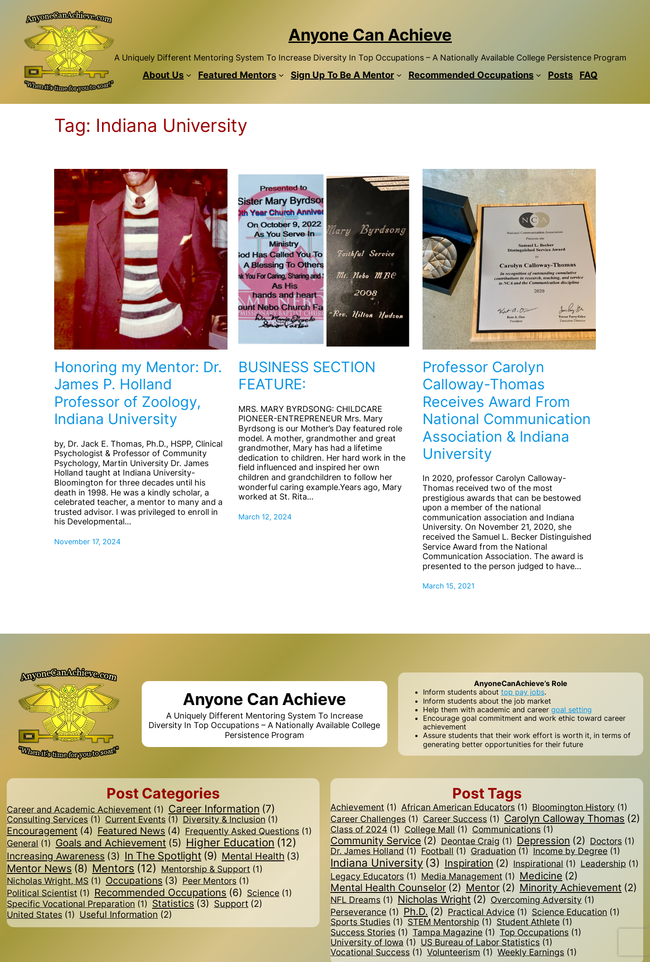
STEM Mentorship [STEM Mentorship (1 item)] (450, 922)
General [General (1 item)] (29, 844)
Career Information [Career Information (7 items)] (221, 809)
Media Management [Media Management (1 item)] (468, 877)
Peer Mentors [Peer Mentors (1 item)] (215, 881)
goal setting (571, 709)
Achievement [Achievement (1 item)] (363, 808)
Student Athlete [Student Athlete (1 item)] (534, 922)
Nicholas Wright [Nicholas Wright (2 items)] (442, 899)
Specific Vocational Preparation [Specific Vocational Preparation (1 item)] (77, 904)
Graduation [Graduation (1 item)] (500, 851)
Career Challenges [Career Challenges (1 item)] (374, 819)
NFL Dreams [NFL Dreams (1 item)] (361, 900)
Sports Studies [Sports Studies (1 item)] (366, 922)
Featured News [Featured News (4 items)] (139, 831)
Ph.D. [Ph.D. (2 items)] (423, 911)
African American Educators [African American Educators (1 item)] (464, 808)
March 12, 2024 (265, 516)
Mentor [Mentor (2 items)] (490, 887)
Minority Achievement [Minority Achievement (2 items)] (578, 887)
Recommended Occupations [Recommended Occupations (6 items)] (168, 893)
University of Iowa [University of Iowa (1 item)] (373, 943)
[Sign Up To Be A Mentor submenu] (399, 75)
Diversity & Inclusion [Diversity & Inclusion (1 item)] (230, 820)
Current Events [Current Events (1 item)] (141, 820)
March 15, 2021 (448, 585)
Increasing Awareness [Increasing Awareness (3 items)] (63, 856)
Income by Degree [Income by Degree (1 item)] (576, 851)
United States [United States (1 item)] (41, 915)
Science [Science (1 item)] (269, 893)
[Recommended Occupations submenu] (538, 75)
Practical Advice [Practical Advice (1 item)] (487, 912)
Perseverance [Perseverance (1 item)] (364, 912)
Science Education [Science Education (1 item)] (576, 912)
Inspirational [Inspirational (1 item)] (544, 864)
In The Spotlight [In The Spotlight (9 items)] (171, 856)
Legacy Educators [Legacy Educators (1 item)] (373, 877)
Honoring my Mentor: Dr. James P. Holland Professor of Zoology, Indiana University (138, 393)
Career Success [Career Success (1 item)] (461, 819)
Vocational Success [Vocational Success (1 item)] (376, 952)
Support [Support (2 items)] (238, 904)
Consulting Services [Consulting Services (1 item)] (54, 820)
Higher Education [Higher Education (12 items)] (241, 843)
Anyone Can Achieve (370, 35)
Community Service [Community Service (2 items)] (383, 840)
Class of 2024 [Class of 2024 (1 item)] (365, 830)
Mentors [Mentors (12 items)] (124, 868)
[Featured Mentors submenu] (281, 75)
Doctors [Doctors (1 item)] (612, 841)
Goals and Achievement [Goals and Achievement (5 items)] (118, 843)
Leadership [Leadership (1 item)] (609, 864)
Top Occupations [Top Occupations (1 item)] (540, 933)
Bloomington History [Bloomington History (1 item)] (579, 808)
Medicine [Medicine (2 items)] (549, 876)
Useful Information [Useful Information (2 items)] (125, 915)
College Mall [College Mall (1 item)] (436, 830)
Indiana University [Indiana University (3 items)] (385, 863)
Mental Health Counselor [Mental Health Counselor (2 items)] (395, 887)
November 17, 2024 (87, 541)
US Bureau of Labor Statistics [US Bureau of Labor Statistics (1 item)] (486, 943)
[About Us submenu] (188, 75)
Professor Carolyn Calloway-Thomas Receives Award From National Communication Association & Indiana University (506, 410)
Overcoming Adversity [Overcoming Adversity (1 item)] (542, 900)
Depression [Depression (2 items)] (551, 840)
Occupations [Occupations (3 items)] (142, 881)
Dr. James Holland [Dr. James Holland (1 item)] (373, 851)
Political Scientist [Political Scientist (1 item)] (48, 893)
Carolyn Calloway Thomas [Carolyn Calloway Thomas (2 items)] (572, 818)
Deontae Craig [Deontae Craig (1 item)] (476, 841)
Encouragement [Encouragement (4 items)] (50, 831)
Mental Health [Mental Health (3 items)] (261, 856)
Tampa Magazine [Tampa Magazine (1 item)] (454, 933)
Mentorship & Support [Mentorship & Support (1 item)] (212, 869)
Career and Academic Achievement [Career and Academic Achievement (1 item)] (85, 810)
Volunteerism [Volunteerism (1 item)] (460, 952)
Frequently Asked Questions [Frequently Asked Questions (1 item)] (248, 831)
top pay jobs (522, 691)
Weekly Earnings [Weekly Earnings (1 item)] (537, 952)
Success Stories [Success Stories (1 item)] (369, 933)
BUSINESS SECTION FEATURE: (307, 376)
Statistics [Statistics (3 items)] (180, 904)
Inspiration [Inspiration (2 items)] (477, 863)
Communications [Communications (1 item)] (512, 830)
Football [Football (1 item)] (443, 851)
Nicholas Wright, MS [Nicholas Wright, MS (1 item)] (54, 881)
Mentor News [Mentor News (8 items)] (47, 869)
